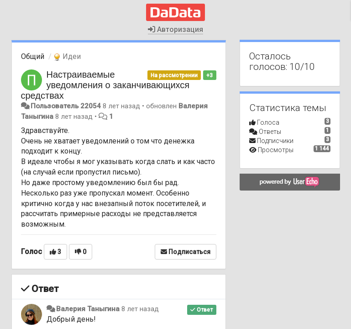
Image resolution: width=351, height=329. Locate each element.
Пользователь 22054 (66, 106)
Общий (32, 56)
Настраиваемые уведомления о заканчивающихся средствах (105, 85)
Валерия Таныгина (88, 309)
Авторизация (175, 29)
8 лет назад (140, 309)
